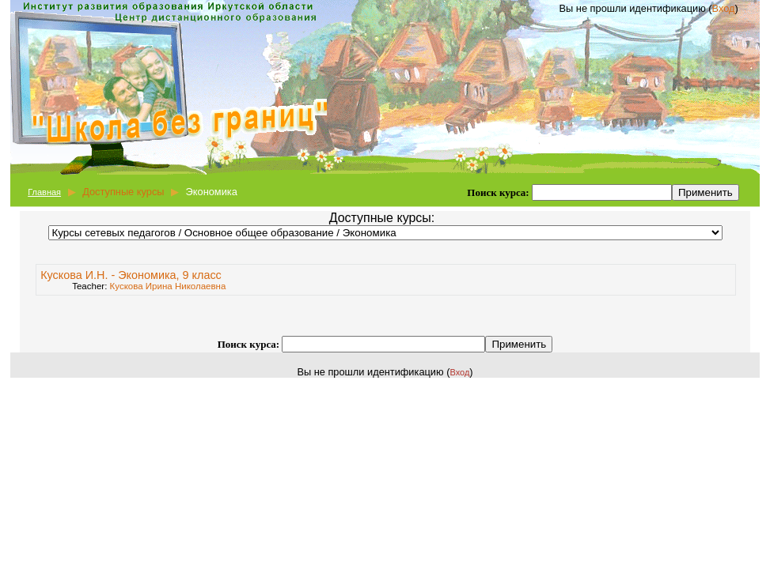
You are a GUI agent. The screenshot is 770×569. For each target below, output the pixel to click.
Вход (723, 8)
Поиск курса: (499, 192)
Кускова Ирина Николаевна (168, 286)
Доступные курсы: (382, 217)
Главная (44, 192)
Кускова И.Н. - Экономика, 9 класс (131, 275)
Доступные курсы (123, 192)
